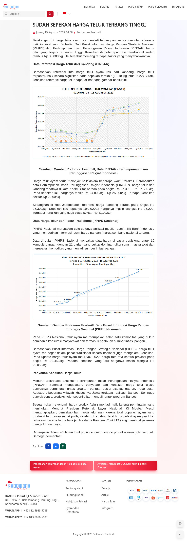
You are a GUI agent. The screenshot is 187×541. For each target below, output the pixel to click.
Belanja (105, 6)
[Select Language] (67, 14)
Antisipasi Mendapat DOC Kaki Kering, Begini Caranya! (122, 465)
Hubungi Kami (75, 495)
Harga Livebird (157, 6)
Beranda (89, 6)
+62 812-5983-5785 (36, 510)
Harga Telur (135, 6)
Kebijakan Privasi (76, 501)
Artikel (119, 6)
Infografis (178, 6)
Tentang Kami (74, 488)
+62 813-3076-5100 (36, 517)
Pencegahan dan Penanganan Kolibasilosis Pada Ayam (60, 465)
